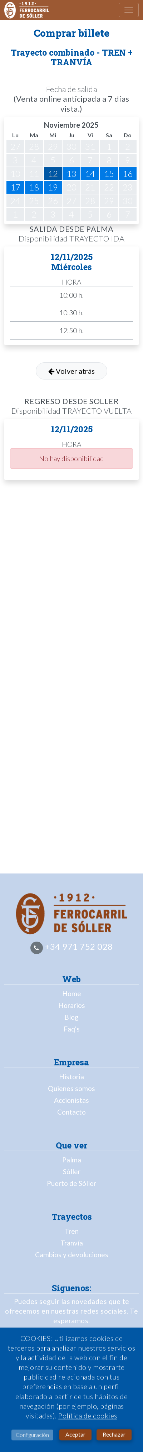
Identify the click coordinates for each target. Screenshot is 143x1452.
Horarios (71, 1005)
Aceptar (75, 1437)
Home (71, 993)
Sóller (71, 1171)
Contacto (71, 1112)
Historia (71, 1077)
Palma (71, 1160)
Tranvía (71, 1243)
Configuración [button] (32, 1438)
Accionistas (71, 1100)
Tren (72, 1231)
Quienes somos (71, 1088)
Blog (71, 1017)
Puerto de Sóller (71, 1183)
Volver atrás (71, 371)
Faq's (72, 1029)
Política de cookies (87, 1419)
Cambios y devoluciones (71, 1254)
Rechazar (114, 1437)
